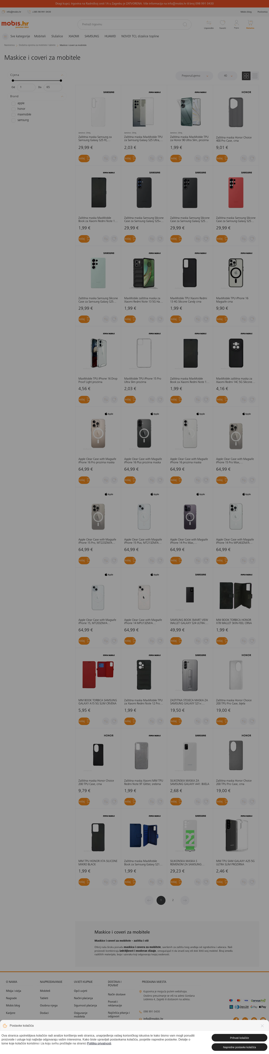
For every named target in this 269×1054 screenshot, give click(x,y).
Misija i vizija (13, 991)
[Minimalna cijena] (26, 87)
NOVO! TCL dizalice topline (143, 36)
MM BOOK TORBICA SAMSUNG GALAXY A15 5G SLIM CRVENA (97, 702)
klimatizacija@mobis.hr (179, 1025)
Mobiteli (43, 36)
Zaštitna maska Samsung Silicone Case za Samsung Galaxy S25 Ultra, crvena (236, 220)
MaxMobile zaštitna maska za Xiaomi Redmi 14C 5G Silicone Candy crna (234, 380)
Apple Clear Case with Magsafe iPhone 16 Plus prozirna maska (143, 461)
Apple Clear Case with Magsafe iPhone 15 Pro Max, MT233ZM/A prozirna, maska (235, 461)
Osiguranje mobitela (80, 1014)
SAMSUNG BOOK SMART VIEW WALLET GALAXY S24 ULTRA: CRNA (189, 622)
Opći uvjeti (80, 991)
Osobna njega (49, 1005)
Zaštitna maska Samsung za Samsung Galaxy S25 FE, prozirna (95, 138)
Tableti (44, 998)
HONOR (18, 109)
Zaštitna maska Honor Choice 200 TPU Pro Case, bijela (234, 702)
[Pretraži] (185, 24)
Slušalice (60, 36)
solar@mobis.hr (179, 1030)
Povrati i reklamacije (115, 1003)
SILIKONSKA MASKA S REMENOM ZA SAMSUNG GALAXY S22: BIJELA (186, 863)
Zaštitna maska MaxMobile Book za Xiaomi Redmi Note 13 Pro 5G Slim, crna (189, 380)
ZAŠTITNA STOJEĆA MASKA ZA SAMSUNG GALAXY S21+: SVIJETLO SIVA (189, 702)
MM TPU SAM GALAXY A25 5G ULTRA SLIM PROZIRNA (235, 863)
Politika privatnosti (85, 1024)
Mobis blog (246, 12)
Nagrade (11, 998)
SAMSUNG (94, 36)
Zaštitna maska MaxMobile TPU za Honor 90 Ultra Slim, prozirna (189, 138)
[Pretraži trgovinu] (134, 24)
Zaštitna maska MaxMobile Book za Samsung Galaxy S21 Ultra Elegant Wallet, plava (142, 863)
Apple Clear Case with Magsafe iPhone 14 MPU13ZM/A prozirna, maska (143, 622)
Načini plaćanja (83, 998)
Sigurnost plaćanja (85, 1005)
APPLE (17, 103)
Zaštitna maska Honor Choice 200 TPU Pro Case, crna (234, 782)
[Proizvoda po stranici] (227, 75)
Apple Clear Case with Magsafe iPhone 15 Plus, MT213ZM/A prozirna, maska (143, 541)
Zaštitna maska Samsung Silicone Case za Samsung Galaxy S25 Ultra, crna (190, 220)
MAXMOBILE (20, 115)
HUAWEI (113, 36)
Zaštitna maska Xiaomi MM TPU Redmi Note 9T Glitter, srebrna (143, 782)
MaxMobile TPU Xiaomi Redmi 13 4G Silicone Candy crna (188, 300)
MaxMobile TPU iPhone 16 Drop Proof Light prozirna (97, 380)
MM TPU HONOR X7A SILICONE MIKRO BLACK (97, 863)
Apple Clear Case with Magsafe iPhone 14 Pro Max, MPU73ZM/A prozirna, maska (189, 541)
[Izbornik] (17, 36)
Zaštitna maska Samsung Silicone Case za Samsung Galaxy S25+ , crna (144, 220)
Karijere (10, 1012)
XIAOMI (76, 36)
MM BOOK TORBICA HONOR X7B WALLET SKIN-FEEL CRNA (234, 622)
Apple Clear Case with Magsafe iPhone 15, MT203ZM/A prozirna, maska (97, 622)
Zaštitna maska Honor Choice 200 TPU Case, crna (96, 782)
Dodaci (44, 1012)
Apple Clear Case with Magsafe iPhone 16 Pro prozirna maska (97, 461)
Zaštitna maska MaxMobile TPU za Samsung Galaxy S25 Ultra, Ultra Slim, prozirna (143, 138)
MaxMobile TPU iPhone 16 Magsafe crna (232, 300)
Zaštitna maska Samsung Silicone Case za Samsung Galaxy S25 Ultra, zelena (98, 300)
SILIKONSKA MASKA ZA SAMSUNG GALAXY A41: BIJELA (189, 782)
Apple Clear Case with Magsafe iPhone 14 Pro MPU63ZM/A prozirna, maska (235, 541)
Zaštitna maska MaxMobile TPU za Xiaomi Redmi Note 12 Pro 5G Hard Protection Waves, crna (143, 702)
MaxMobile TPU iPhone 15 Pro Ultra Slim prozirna (142, 380)
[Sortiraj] (194, 75)
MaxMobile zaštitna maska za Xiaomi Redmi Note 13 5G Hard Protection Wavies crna (143, 300)
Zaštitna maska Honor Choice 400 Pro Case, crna (234, 139)
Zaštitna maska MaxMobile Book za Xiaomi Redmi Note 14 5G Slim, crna (97, 220)
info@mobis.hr (153, 1018)
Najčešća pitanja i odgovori (119, 1014)
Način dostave (117, 994)
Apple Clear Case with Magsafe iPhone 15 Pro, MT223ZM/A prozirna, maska (97, 541)
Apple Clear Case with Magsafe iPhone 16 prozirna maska (189, 461)
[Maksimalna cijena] (53, 87)
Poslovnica (263, 12)
